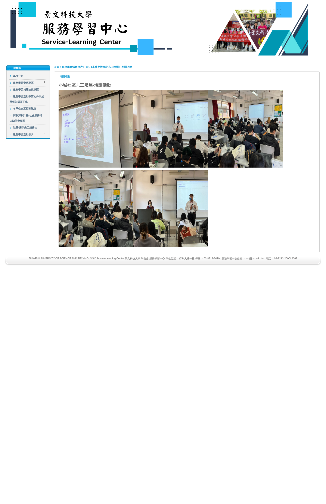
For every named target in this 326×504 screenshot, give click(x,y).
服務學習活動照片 (72, 67)
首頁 (56, 67)
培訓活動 (127, 67)
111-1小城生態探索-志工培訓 (102, 67)
